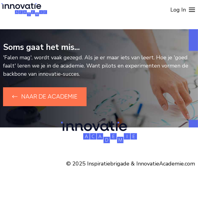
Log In (178, 9)
